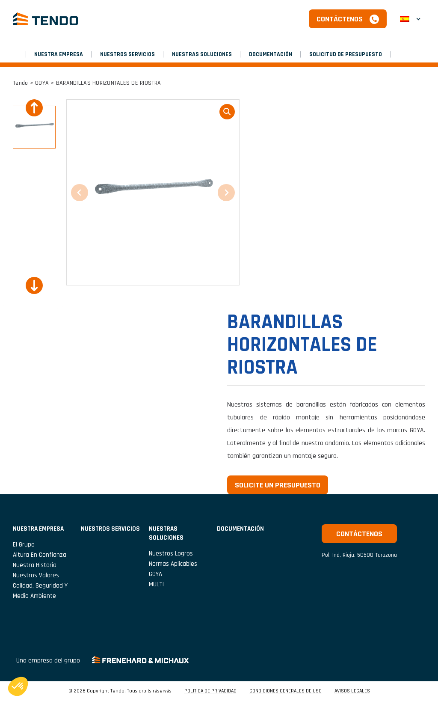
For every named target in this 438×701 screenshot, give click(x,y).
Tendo (20, 83)
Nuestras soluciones (202, 54)
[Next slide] (34, 285)
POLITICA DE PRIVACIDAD (210, 691)
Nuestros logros (171, 554)
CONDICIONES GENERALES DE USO (285, 691)
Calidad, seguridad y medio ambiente (40, 591)
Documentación (270, 54)
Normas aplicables (173, 564)
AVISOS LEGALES (352, 691)
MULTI (156, 584)
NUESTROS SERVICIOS (127, 54)
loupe (227, 111)
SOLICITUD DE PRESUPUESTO (345, 54)
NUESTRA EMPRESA (58, 54)
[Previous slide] (34, 107)
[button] (410, 19)
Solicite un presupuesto (277, 485)
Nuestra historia (34, 565)
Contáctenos (340, 19)
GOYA (42, 83)
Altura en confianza (39, 555)
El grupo (24, 545)
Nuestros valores (36, 575)
